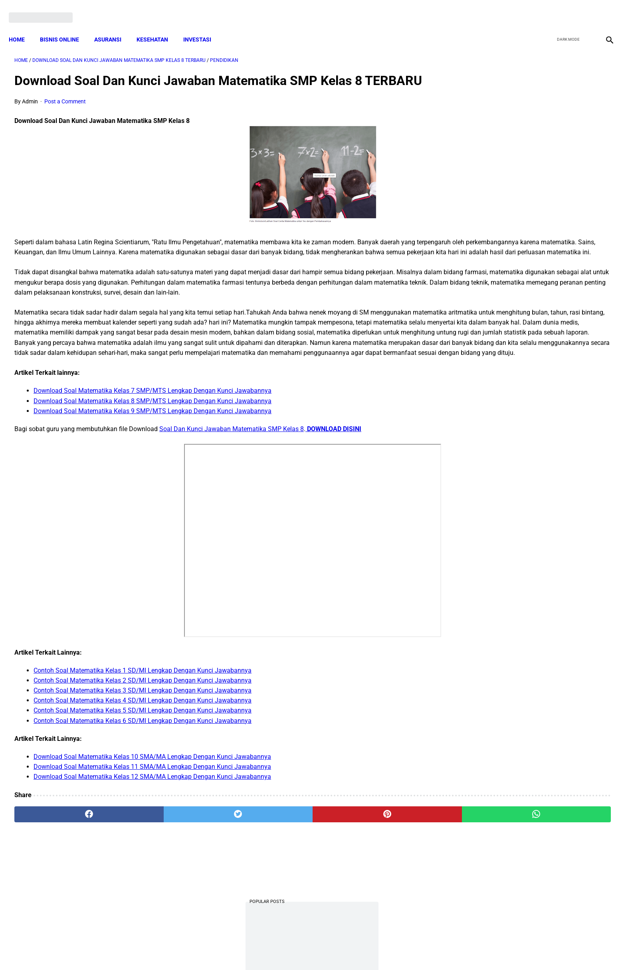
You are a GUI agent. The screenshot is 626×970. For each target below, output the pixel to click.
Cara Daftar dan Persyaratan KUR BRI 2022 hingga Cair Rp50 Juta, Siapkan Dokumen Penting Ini (522, 466)
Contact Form (375, 949)
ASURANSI (113, 26)
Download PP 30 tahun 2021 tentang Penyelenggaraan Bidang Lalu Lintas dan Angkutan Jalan (527, 148)
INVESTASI (203, 26)
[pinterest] (266, 877)
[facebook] (546, 9)
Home (22, 26)
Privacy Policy (271, 949)
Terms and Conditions (219, 949)
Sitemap (339, 949)
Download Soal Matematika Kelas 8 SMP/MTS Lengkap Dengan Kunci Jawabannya (152, 463)
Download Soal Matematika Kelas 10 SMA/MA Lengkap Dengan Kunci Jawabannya (152, 819)
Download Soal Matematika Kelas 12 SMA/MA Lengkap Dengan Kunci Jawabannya (152, 839)
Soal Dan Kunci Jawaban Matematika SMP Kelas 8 (231, 491)
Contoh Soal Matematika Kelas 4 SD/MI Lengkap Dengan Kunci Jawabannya (143, 763)
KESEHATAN (158, 26)
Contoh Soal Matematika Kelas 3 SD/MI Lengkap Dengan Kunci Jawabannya (143, 753)
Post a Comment (65, 114)
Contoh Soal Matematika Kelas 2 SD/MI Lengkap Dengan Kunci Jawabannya (143, 742)
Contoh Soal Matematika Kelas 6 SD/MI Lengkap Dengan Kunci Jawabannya (143, 783)
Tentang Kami (417, 949)
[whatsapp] (367, 877)
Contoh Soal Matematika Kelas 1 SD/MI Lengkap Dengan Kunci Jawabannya (143, 732)
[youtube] (584, 9)
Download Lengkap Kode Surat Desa (520, 416)
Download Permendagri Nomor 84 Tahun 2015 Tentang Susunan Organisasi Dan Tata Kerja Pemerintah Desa (526, 526)
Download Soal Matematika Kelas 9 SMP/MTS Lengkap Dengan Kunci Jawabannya (152, 473)
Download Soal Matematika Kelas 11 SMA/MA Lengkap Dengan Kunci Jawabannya (152, 829)
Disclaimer (308, 949)
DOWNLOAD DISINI (333, 491)
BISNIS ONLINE (65, 26)
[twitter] (565, 9)
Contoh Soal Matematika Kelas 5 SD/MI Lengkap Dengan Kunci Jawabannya (143, 773)
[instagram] (603, 9)
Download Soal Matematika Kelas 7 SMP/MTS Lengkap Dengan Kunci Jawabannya (152, 453)
